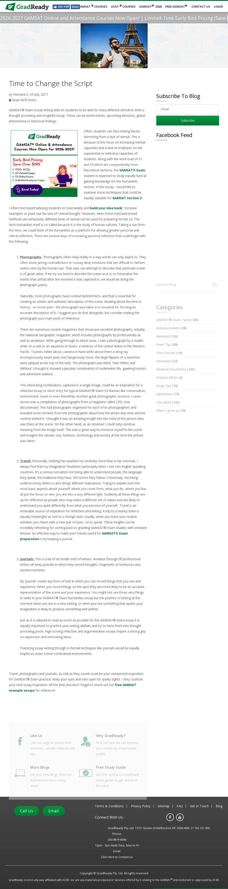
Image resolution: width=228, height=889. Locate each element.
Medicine (166, 342)
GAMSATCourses (92, 6)
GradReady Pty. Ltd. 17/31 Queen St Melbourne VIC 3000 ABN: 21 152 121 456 (159, 828)
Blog (219, 806)
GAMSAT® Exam (132, 170)
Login (218, 6)
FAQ (180, 806)
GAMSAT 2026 (150, 6)
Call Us (26, 810)
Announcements (171, 334)
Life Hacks (167, 408)
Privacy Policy (141, 806)
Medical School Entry (175, 375)
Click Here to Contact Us (117, 857)
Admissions (167, 400)
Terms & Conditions (109, 806)
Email (53, 810)
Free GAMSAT (176, 6)
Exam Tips (167, 351)
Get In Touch (199, 806)
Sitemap (163, 806)
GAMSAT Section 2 (127, 198)
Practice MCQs (169, 384)
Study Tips (167, 392)
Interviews (166, 367)
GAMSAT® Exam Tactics (177, 326)
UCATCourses (123, 6)
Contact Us (200, 6)
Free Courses (169, 359)
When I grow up (170, 417)
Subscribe (188, 120)
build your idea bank (106, 208)
